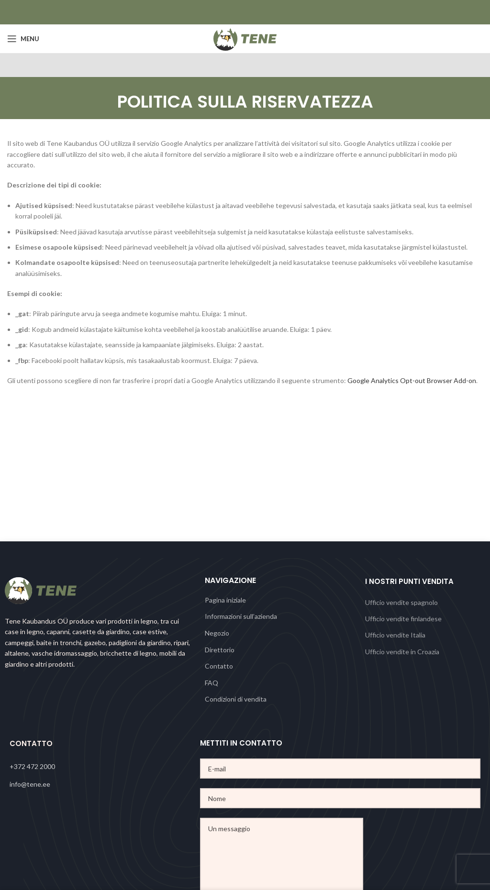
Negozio (217, 633)
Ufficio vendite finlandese (403, 619)
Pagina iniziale (225, 600)
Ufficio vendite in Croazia (402, 652)
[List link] (105, 766)
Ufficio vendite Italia (395, 635)
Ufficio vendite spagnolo (401, 602)
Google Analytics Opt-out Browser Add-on (411, 380)
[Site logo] (245, 38)
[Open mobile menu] (23, 38)
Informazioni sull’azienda (241, 616)
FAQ (211, 683)
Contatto (219, 666)
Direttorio (219, 650)
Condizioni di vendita (236, 699)
